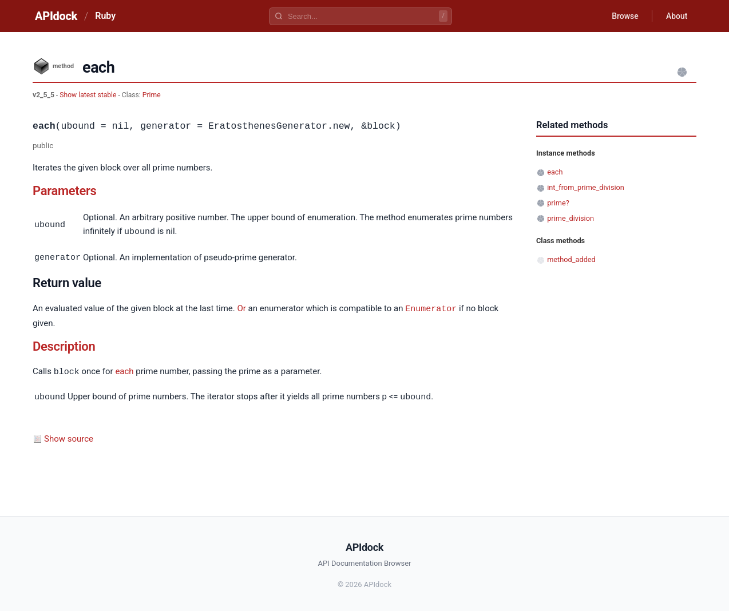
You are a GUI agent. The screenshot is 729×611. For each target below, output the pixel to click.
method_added (571, 259)
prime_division (570, 218)
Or (241, 308)
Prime (151, 95)
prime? (558, 203)
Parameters (65, 191)
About (676, 16)
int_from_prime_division (585, 187)
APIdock (56, 16)
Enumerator (431, 307)
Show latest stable (89, 95)
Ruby (105, 15)
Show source (68, 436)
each (124, 370)
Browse (624, 16)
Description (64, 345)
